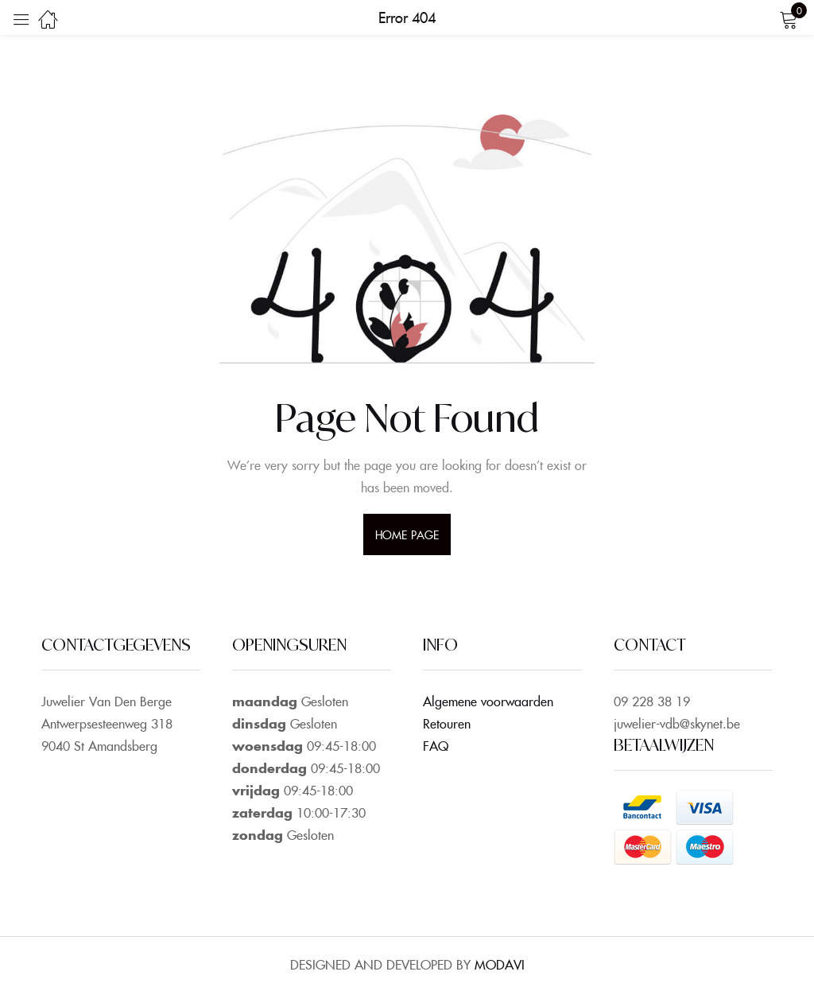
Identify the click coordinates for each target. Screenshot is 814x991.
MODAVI (500, 964)
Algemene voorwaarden (488, 700)
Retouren (447, 723)
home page (407, 534)
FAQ (435, 745)
